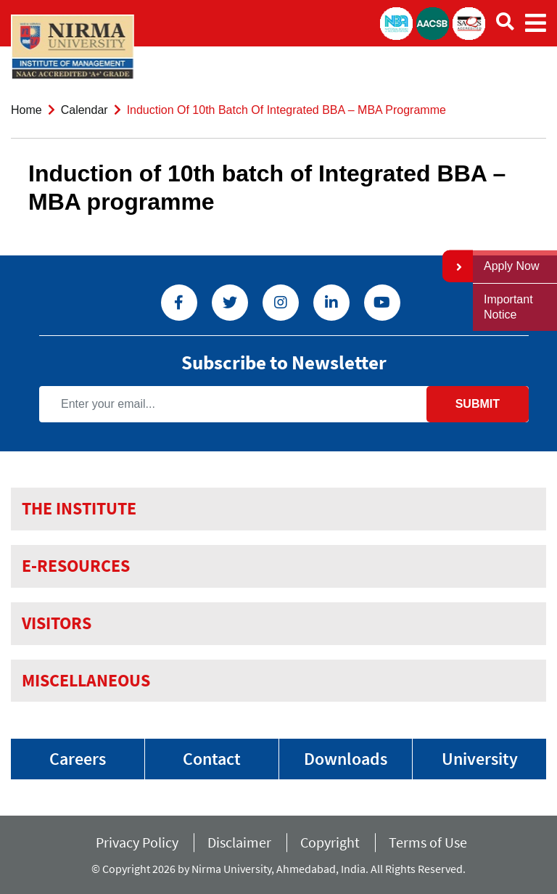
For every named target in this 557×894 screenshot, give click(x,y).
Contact (212, 758)
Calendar (84, 110)
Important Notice (508, 307)
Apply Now (511, 266)
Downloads (345, 758)
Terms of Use (432, 842)
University (480, 758)
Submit (477, 404)
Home (26, 110)
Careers (77, 758)
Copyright (330, 842)
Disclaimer (239, 842)
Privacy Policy (137, 842)
